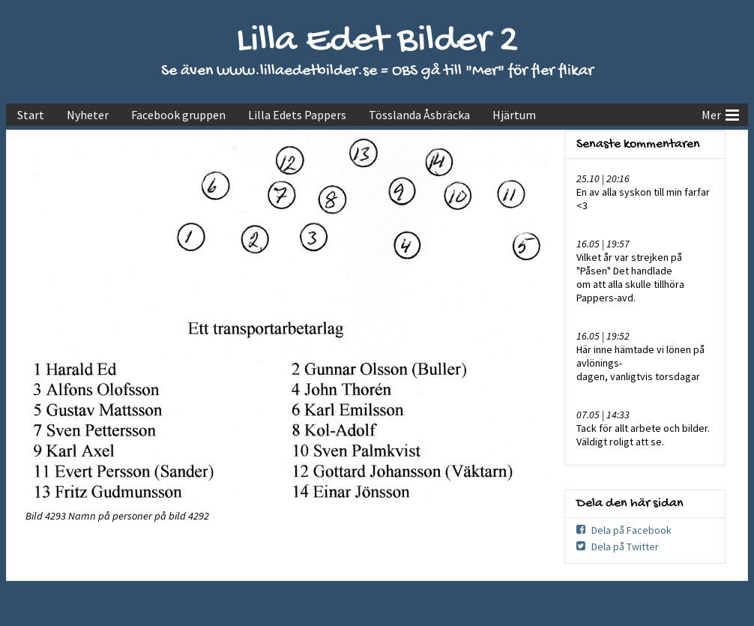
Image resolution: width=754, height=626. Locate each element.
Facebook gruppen (178, 114)
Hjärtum (514, 114)
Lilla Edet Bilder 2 (377, 41)
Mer (720, 113)
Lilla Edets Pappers (297, 114)
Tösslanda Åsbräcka (419, 114)
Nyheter (88, 114)
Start (30, 114)
